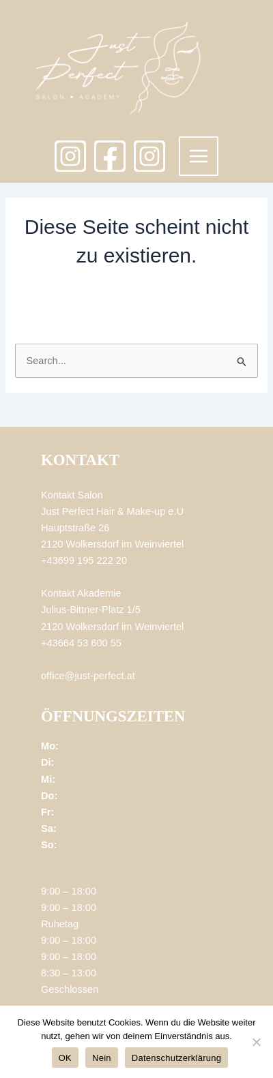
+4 (47, 560)
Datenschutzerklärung (176, 1058)
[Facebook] (110, 156)
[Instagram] (70, 156)
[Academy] (149, 156)
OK (65, 1058)
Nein (101, 1058)
